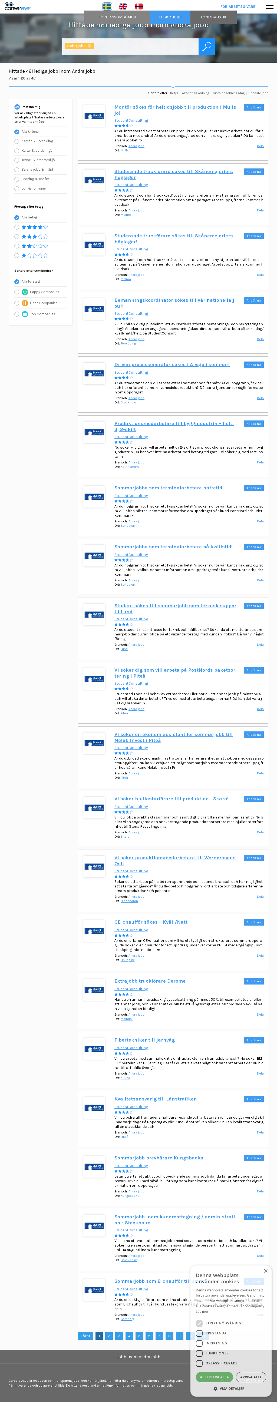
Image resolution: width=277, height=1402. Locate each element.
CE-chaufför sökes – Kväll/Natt (150, 922)
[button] (231, 1388)
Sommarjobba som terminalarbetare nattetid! (169, 488)
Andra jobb (136, 146)
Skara (125, 836)
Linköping (128, 960)
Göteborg (127, 1319)
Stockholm (129, 402)
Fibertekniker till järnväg (144, 1040)
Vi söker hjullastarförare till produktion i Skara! (171, 799)
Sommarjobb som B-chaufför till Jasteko (162, 1281)
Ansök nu (254, 107)
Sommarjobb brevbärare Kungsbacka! (159, 1158)
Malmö (126, 215)
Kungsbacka (130, 1196)
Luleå (124, 1137)
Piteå (124, 713)
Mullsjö (126, 150)
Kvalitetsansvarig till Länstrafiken (155, 1099)
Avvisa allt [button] (251, 1377)
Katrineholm (130, 467)
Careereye (19, 7)
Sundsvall (128, 526)
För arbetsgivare (238, 7)
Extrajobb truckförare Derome (150, 981)
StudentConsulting (131, 120)
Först (85, 1336)
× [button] (265, 1271)
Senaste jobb (258, 93)
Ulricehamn (129, 901)
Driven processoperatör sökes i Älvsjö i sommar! (172, 364)
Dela (260, 146)
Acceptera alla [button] (214, 1377)
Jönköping (128, 343)
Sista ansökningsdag (229, 93)
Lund (124, 649)
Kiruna (125, 1078)
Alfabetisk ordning (195, 93)
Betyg (174, 93)
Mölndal (127, 1019)
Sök (207, 46)
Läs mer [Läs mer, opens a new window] (202, 1311)
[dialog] (231, 1331)
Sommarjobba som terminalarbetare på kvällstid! (173, 547)
